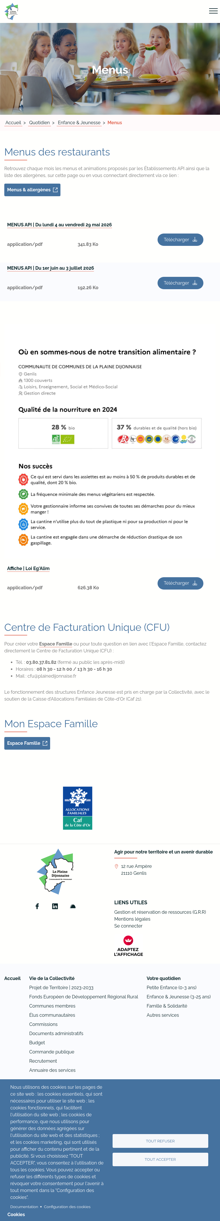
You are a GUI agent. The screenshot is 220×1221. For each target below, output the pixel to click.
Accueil (13, 122)
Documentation (24, 1206)
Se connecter (128, 926)
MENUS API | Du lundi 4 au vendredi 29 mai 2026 (59, 225)
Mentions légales (132, 919)
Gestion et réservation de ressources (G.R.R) (160, 912)
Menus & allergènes (29, 190)
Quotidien (39, 122)
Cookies (16, 1214)
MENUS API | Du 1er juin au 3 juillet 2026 (50, 268)
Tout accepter (160, 1159)
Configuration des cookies (67, 1206)
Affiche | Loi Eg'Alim (28, 568)
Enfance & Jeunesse (79, 122)
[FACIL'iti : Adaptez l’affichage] (128, 945)
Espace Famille (55, 644)
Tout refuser (160, 1140)
